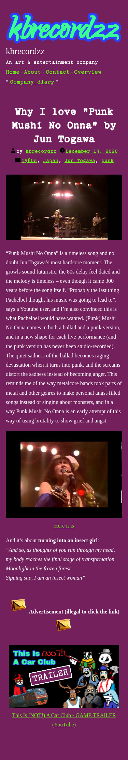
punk (107, 161)
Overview (87, 72)
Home (12, 72)
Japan (50, 161)
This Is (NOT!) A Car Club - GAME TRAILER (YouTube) (64, 715)
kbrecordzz (25, 51)
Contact (58, 72)
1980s (29, 161)
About (32, 72)
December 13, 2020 (92, 151)
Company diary (32, 82)
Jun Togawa (80, 161)
